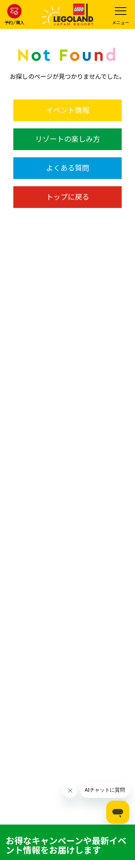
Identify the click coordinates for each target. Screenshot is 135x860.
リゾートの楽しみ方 (67, 139)
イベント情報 (67, 110)
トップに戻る (67, 196)
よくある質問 (67, 168)
